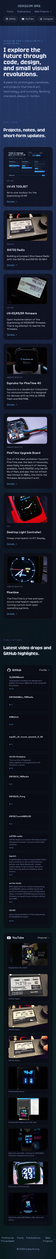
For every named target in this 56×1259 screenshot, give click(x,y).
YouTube (28, 19)
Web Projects (42, 11)
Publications (24, 11)
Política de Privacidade (7, 1239)
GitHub (11, 19)
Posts (10, 11)
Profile (43, 670)
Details (11, 201)
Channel (42, 937)
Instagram (46, 19)
